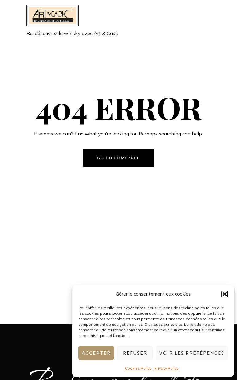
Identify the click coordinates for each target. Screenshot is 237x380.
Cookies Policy (138, 368)
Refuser (135, 353)
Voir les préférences (191, 353)
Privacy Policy (166, 368)
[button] (225, 294)
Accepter (96, 353)
